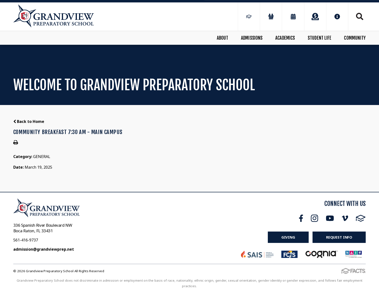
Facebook (301, 218)
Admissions (252, 38)
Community (355, 38)
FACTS (361, 218)
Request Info (339, 237)
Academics (285, 38)
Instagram (314, 218)
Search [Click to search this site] (359, 16)
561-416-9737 (25, 240)
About (222, 38)
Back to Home (28, 121)
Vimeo (345, 218)
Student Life (319, 38)
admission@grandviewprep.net (43, 249)
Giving (288, 237)
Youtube (330, 218)
